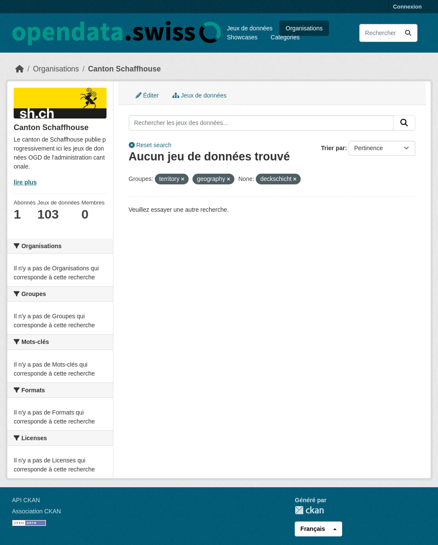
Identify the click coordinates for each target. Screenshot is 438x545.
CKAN (309, 510)
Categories (285, 37)
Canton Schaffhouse (124, 69)
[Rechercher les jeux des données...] (388, 33)
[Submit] (408, 33)
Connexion (407, 6)
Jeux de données (249, 28)
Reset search (150, 145)
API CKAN (26, 500)
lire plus (25, 182)
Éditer (147, 95)
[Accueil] (19, 69)
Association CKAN (36, 511)
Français (312, 528)
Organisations (304, 28)
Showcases (242, 37)
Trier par (333, 148)
